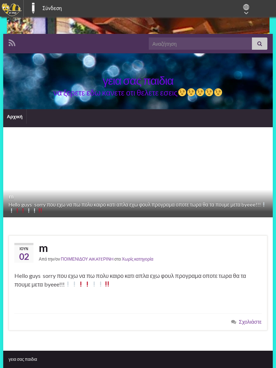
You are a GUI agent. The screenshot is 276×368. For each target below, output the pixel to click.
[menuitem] (11, 8)
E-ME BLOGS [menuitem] (33, 8)
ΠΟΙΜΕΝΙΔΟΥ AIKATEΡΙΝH (87, 259)
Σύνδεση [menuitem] (52, 8)
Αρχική (15, 116)
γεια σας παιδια (23, 359)
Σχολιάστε (250, 322)
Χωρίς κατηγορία (137, 259)
